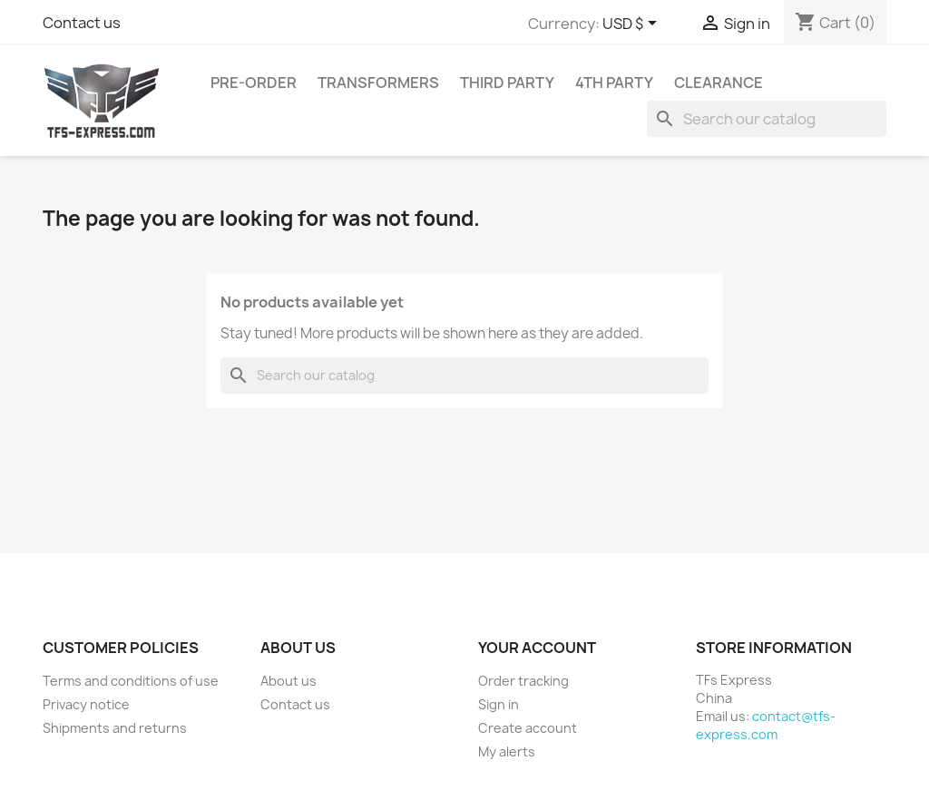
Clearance (718, 83)
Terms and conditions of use (131, 680)
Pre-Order (253, 83)
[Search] (766, 119)
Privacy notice (86, 704)
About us (288, 680)
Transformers (378, 83)
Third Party (507, 83)
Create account (527, 727)
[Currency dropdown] (632, 24)
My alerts (506, 751)
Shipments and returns (115, 727)
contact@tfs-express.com (766, 725)
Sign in (498, 704)
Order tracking (523, 680)
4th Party (614, 83)
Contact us (82, 23)
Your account (537, 648)
